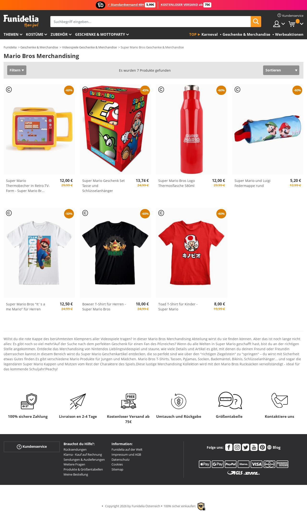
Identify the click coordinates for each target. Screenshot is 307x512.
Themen (11, 34)
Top (192, 34)
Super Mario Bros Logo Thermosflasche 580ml (176, 183)
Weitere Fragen (74, 464)
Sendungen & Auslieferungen (84, 459)
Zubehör (59, 34)
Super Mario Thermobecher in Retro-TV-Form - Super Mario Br (28, 185)
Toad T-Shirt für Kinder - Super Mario (178, 306)
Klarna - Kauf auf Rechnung (83, 454)
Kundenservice (32, 446)
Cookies (117, 464)
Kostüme (34, 34)
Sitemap (117, 469)
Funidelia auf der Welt (127, 449)
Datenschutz (121, 459)
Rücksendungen (75, 449)
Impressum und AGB (126, 454)
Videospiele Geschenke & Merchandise (89, 47)
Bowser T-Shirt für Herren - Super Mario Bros (104, 306)
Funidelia (10, 47)
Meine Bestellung (76, 474)
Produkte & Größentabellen (83, 469)
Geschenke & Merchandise (39, 47)
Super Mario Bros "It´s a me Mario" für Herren (25, 306)
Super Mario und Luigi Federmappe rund (253, 183)
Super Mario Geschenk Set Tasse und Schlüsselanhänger (103, 185)
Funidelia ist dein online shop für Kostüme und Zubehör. (21, 21)
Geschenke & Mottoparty (100, 34)
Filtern (15, 70)
